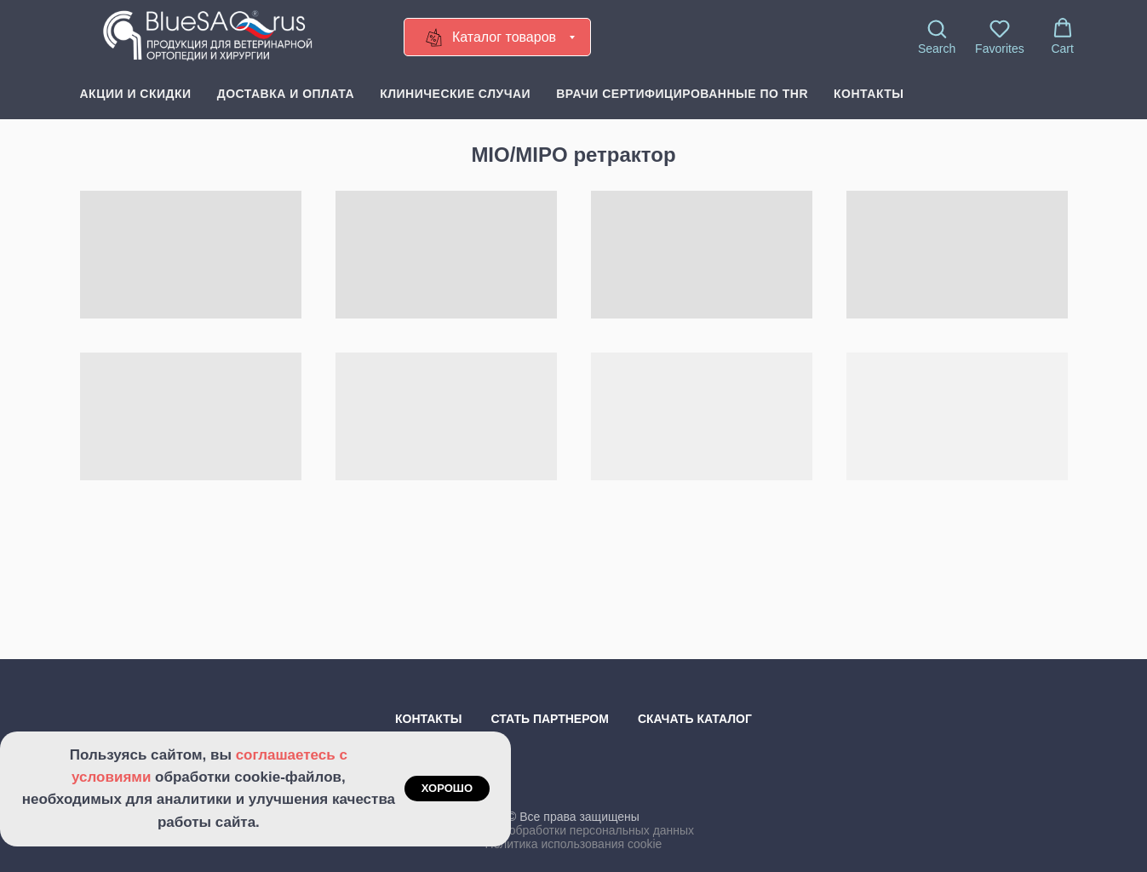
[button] (936, 36)
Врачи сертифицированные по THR (682, 93)
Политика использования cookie (573, 844)
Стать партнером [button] (550, 719)
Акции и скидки (136, 93)
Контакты (868, 93)
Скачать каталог (695, 719)
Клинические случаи (455, 93)
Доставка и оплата (285, 93)
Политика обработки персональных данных (573, 830)
